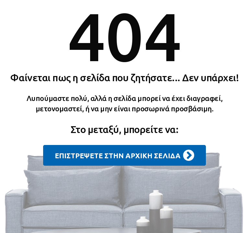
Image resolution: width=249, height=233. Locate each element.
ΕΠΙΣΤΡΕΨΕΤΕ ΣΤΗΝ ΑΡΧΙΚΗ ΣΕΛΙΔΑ (124, 155)
